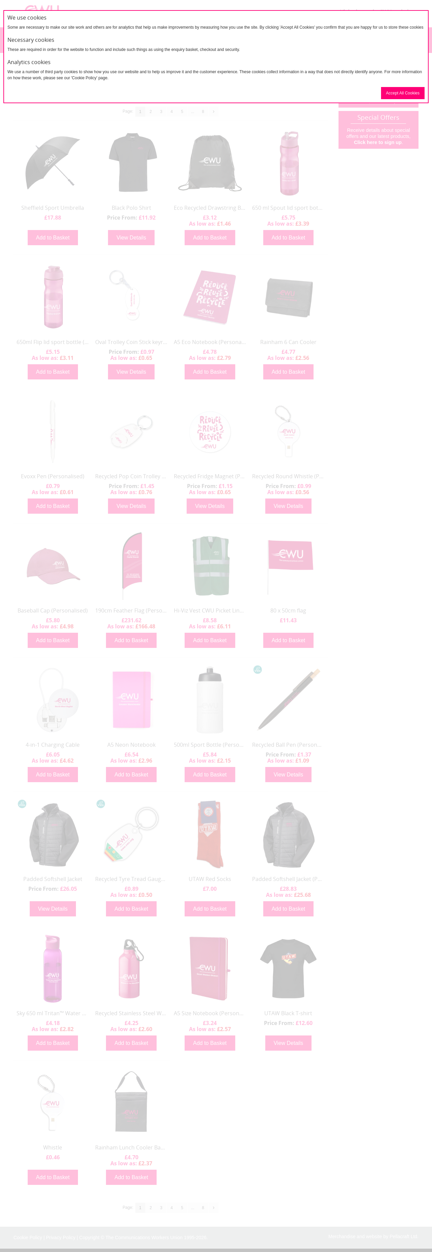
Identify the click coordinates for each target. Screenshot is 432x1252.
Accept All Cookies (403, 93)
